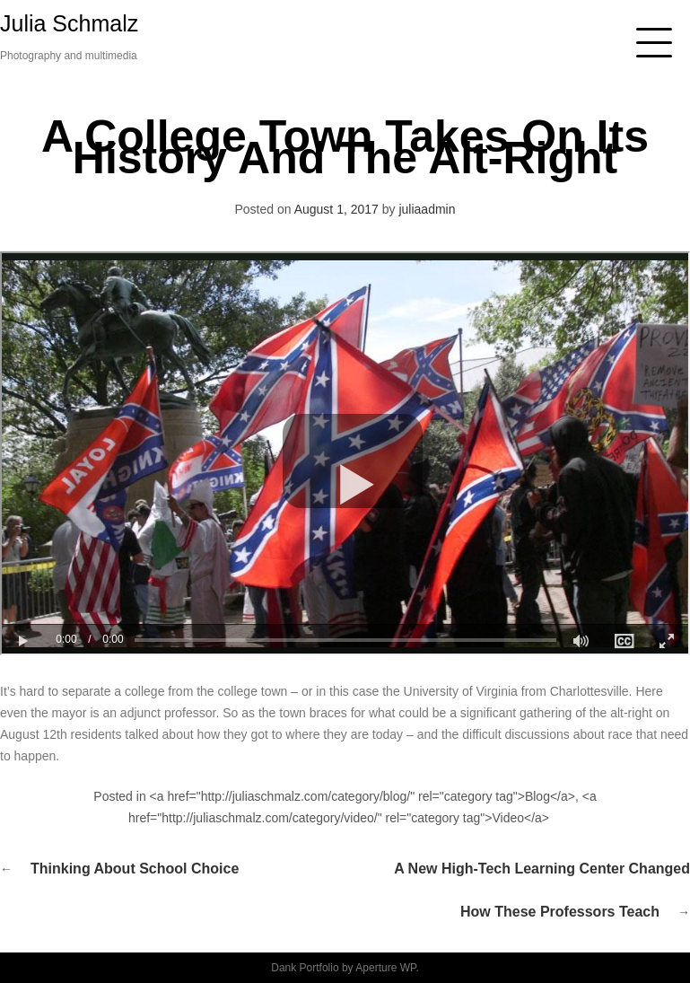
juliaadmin (426, 209)
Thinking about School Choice (135, 868)
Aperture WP (385, 967)
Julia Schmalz (69, 23)
